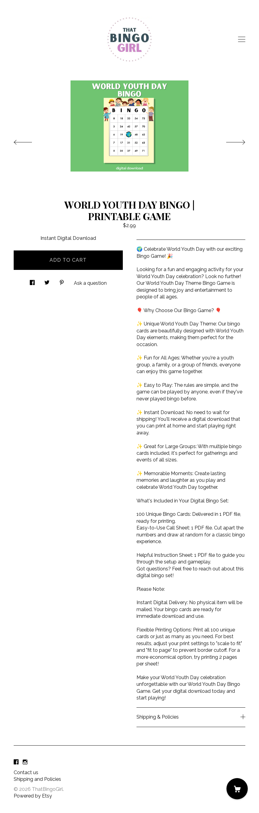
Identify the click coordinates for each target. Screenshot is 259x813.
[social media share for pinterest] (61, 281)
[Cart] (237, 788)
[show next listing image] (230, 140)
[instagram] (25, 762)
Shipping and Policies (37, 779)
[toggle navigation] (241, 39)
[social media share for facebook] (32, 281)
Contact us (26, 772)
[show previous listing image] (29, 140)
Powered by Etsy (33, 796)
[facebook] (16, 762)
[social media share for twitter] (47, 281)
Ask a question (90, 283)
